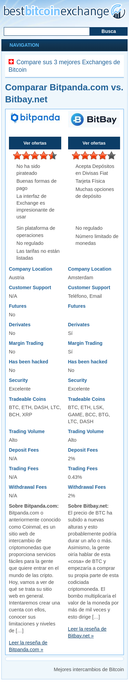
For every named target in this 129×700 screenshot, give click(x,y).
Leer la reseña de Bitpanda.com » (28, 646)
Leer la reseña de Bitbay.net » (87, 632)
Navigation (23, 45)
